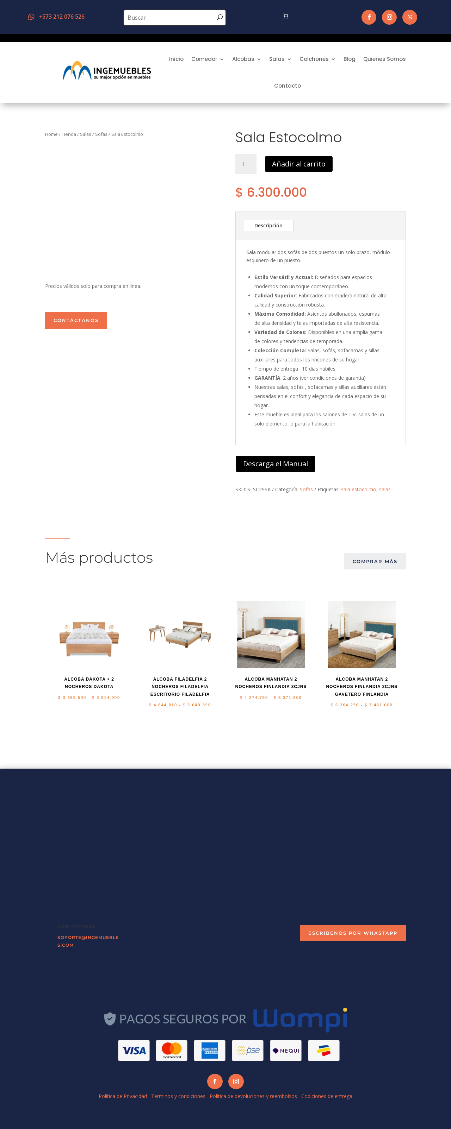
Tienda (69, 134)
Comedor (204, 59)
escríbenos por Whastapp (352, 933)
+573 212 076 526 (62, 16)
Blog (350, 59)
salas (385, 489)
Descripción (268, 225)
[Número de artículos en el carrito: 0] (285, 16)
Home (51, 134)
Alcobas (243, 59)
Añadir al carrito (299, 164)
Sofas (101, 134)
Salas (277, 59)
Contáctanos (76, 320)
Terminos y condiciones (178, 1096)
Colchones (314, 59)
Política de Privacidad (123, 1096)
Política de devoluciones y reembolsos (253, 1096)
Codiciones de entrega (326, 1096)
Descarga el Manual (275, 463)
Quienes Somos (384, 59)
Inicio (176, 59)
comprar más (375, 561)
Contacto (287, 85)
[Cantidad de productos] (246, 164)
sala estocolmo (358, 489)
